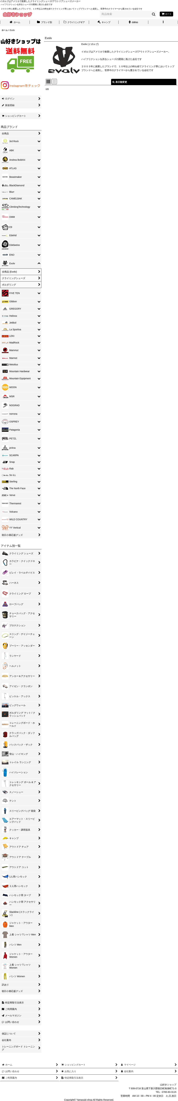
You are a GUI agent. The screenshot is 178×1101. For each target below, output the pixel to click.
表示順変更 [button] (119, 82)
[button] (163, 22)
